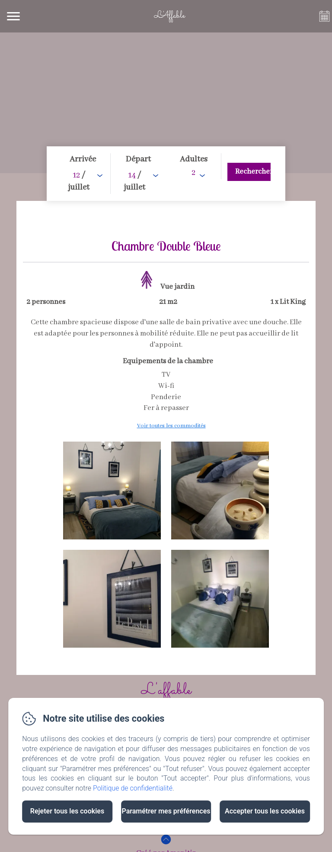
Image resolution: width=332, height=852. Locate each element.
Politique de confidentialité (132, 788)
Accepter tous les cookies (265, 811)
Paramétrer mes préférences (165, 811)
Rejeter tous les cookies (67, 811)
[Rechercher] (249, 172)
